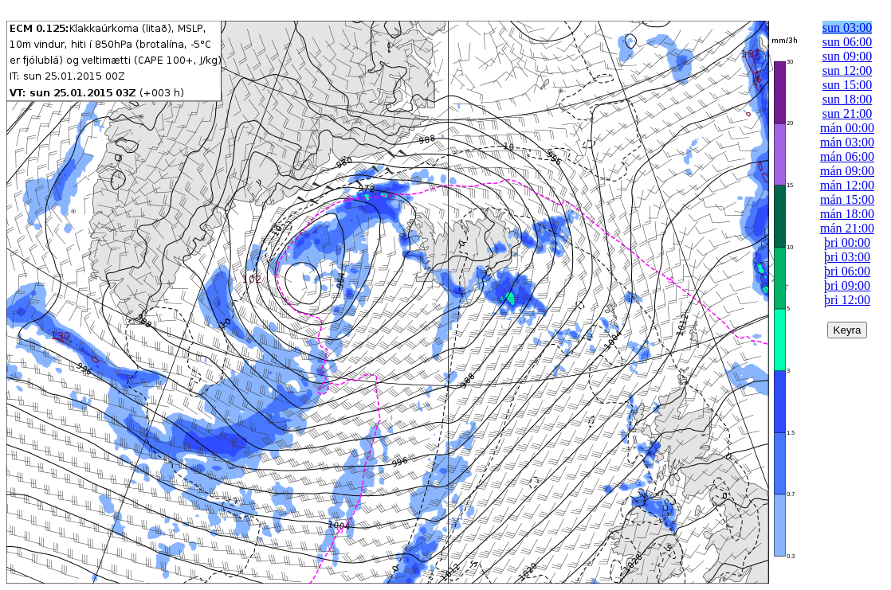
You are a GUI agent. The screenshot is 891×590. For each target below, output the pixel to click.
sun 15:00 (847, 85)
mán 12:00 (847, 185)
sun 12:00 (847, 70)
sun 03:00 (847, 27)
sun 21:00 (847, 113)
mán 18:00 (847, 214)
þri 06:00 (847, 271)
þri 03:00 (847, 257)
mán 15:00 (847, 199)
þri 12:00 (847, 300)
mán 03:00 (847, 142)
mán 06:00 (847, 156)
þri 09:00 (847, 285)
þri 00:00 (847, 242)
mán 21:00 (847, 228)
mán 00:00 (847, 128)
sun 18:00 (847, 99)
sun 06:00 (847, 42)
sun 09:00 (847, 56)
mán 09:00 (847, 171)
